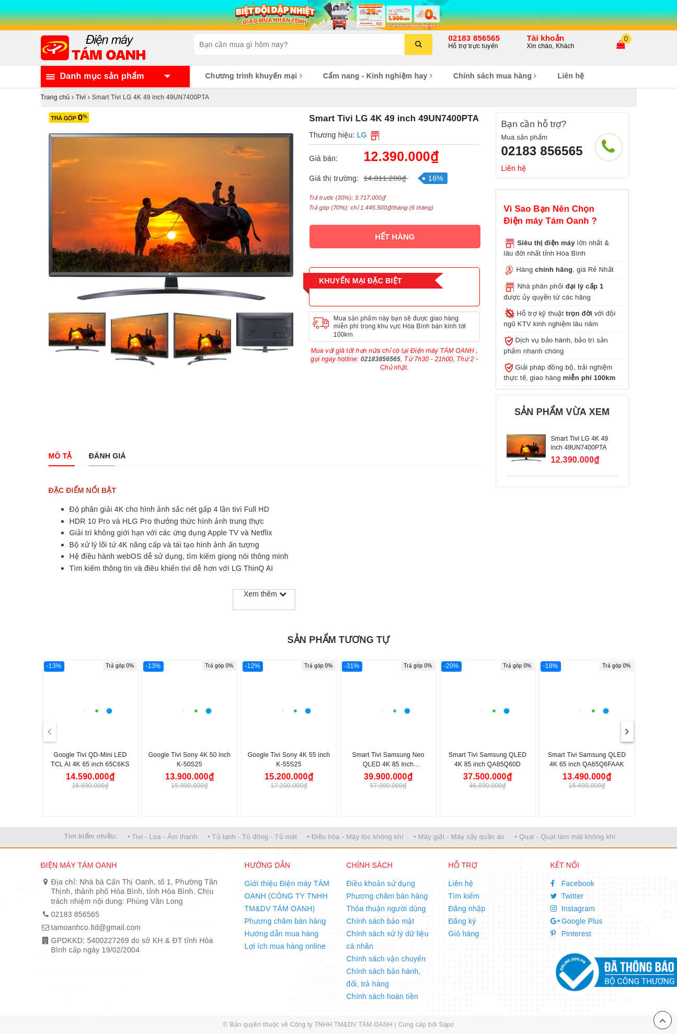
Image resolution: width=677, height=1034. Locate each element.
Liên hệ (571, 76)
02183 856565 (474, 37)
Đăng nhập (467, 908)
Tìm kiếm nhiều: (91, 836)
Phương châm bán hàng (285, 921)
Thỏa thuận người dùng (386, 908)
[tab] (60, 455)
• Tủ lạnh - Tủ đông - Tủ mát (252, 837)
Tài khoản (546, 37)
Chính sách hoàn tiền (383, 996)
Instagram (572, 908)
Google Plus (576, 921)
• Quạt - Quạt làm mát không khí (564, 837)
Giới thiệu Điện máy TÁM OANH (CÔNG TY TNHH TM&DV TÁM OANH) (287, 896)
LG (362, 135)
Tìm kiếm (464, 896)
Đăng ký (462, 921)
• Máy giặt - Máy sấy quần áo (459, 837)
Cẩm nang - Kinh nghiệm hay (377, 76)
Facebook (572, 883)
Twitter (567, 896)
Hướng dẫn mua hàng (282, 933)
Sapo (446, 1024)
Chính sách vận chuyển (386, 959)
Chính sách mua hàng (495, 76)
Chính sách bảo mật (381, 921)
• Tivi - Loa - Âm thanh (163, 837)
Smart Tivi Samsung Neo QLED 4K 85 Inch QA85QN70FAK (388, 764)
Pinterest (571, 933)
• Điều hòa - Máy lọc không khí (355, 837)
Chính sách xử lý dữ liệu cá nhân (388, 939)
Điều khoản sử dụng (381, 883)
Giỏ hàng (464, 933)
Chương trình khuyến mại (253, 76)
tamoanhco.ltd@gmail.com (96, 927)
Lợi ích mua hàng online (285, 946)
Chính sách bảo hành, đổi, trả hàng (384, 977)
